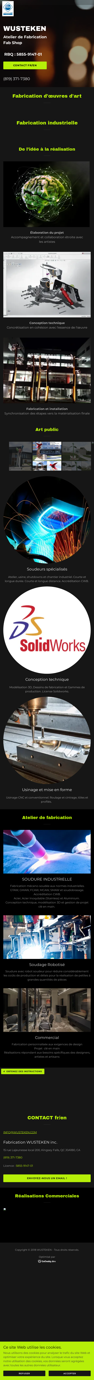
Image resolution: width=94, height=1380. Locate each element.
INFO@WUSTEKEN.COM (20, 1132)
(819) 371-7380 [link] (16, 78)
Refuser (24, 1373)
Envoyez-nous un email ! (47, 1178)
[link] (8, 2)
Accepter (69, 1373)
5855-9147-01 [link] (24, 1165)
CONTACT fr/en (25, 65)
